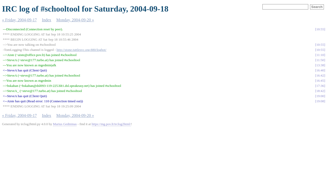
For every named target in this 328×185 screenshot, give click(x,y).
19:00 (320, 96)
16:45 (320, 80)
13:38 (320, 65)
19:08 (320, 101)
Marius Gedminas (65, 124)
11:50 (320, 60)
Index (46, 20)
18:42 (320, 91)
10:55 (320, 29)
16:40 (320, 70)
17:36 (320, 86)
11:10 (320, 55)
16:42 (320, 75)
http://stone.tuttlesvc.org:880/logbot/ (82, 50)
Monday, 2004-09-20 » (75, 20)
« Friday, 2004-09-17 (19, 20)
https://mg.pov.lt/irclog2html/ (111, 124)
